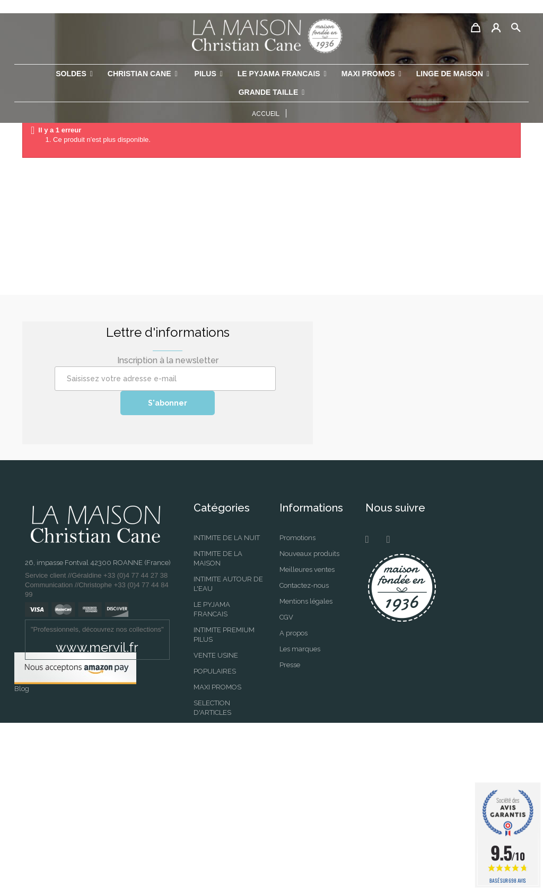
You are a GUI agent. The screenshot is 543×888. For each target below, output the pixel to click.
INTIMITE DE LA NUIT (227, 538)
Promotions (297, 538)
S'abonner (167, 403)
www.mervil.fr (97, 647)
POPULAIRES (215, 671)
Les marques (299, 649)
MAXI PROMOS (217, 687)
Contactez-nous (304, 585)
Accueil (265, 114)
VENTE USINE (216, 655)
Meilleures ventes (307, 569)
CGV (286, 617)
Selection (208, 801)
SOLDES (207, 786)
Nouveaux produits (309, 554)
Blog (21, 854)
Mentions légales (305, 601)
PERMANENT (215, 754)
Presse (289, 665)
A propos (293, 633)
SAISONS (208, 770)
